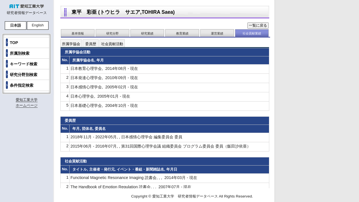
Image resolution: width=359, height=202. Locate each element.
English (38, 25)
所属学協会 (71, 44)
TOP (14, 42)
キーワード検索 (23, 64)
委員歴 (90, 44)
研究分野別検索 (23, 74)
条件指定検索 (21, 85)
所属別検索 (19, 53)
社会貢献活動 (112, 44)
